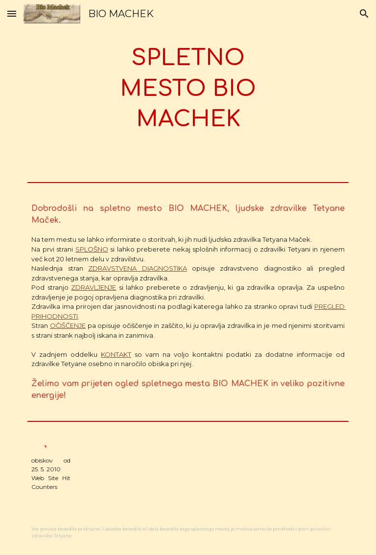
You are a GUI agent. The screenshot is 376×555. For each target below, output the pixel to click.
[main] (187, 89)
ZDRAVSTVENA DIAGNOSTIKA (137, 268)
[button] (12, 13)
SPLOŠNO (91, 249)
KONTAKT (116, 354)
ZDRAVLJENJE (93, 287)
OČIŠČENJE (68, 325)
